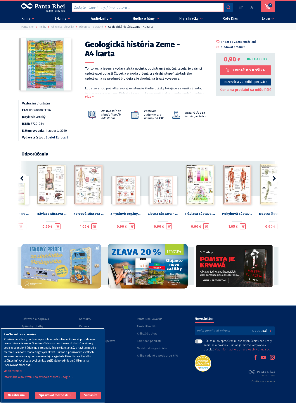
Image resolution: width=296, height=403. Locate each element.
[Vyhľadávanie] (228, 7)
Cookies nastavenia (263, 381)
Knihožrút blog (147, 333)
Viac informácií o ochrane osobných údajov (242, 349)
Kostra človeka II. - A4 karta (274, 214)
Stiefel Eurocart (57, 137)
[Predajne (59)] (240, 7)
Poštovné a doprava (35, 319)
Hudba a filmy (144, 18)
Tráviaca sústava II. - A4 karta (200, 214)
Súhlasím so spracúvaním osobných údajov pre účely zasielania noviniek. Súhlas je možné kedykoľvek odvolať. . (238, 345)
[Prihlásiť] (252, 7)
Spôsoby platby (32, 326)
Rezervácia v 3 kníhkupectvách (245, 82)
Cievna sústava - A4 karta (163, 214)
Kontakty (85, 319)
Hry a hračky (189, 18)
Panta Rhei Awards (149, 319)
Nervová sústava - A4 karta (88, 214)
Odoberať (262, 331)
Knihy (26, 18)
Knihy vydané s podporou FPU (157, 355)
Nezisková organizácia (152, 348)
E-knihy (61, 18)
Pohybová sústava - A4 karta (237, 214)
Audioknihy (100, 18)
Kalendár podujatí (149, 341)
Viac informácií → (15, 370)
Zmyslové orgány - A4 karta (126, 214)
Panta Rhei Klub (147, 326)
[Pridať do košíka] (20, 226)
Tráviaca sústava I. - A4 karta (51, 214)
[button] (16, 395)
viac (88, 97)
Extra (266, 18)
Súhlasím (90, 395)
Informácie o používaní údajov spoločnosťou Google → (39, 377)
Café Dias (230, 18)
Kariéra (84, 326)
